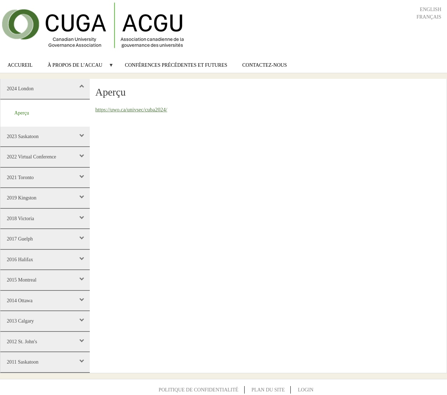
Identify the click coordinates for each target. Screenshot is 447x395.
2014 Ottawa (20, 300)
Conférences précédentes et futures (176, 65)
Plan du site (268, 390)
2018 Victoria (20, 218)
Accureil (20, 65)
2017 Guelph (20, 239)
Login (306, 390)
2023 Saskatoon (23, 136)
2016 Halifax (20, 259)
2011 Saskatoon (23, 362)
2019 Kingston (21, 198)
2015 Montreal (21, 280)
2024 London (20, 88)
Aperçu (21, 113)
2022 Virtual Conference (31, 156)
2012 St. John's (22, 341)
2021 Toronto (20, 177)
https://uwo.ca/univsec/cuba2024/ (131, 109)
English (430, 9)
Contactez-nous (264, 65)
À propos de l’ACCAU (77, 67)
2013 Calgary (20, 321)
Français (429, 17)
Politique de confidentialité (198, 390)
